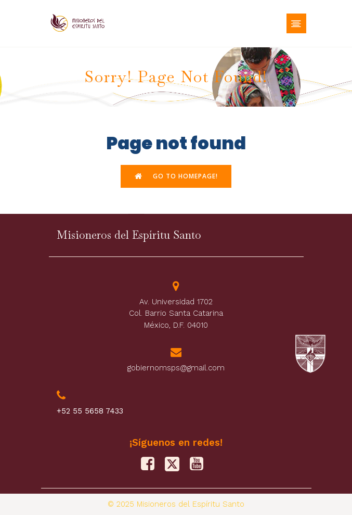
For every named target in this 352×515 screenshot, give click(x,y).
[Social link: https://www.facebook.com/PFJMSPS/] (151, 464)
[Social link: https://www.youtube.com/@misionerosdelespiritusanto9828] (200, 464)
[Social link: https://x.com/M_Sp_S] (176, 464)
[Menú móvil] (296, 23)
